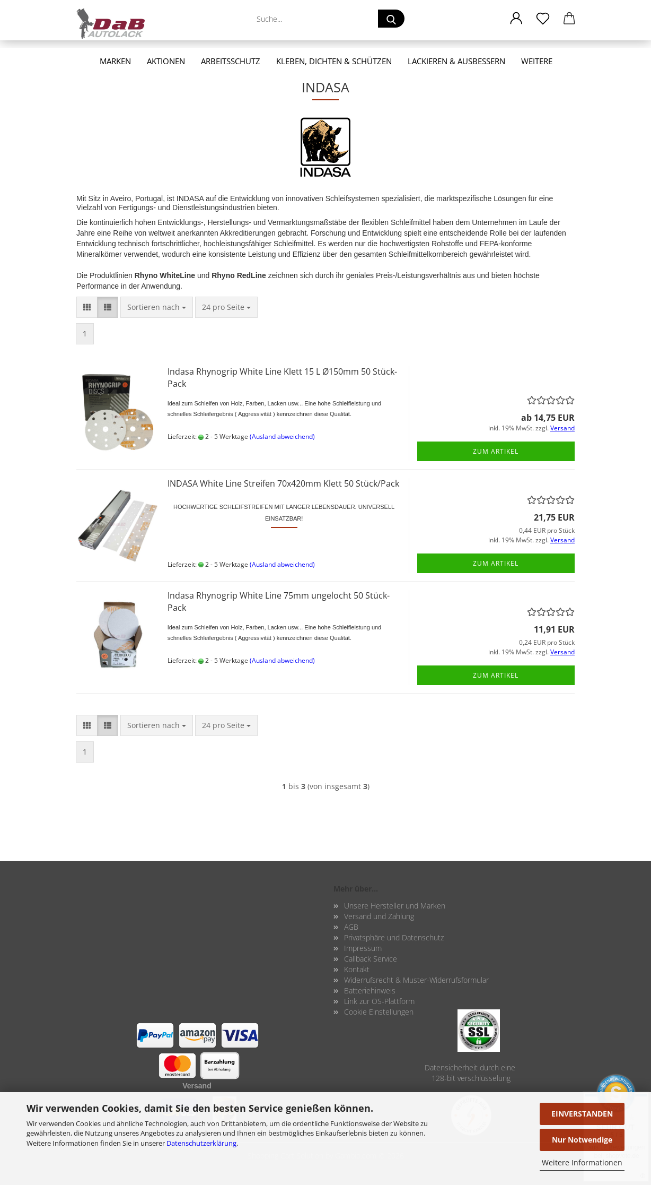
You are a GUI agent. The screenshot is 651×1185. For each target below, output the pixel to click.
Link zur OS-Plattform (379, 1001)
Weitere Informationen (582, 1162)
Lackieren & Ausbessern (456, 61)
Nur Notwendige (582, 1140)
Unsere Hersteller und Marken (394, 906)
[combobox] (156, 307)
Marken (115, 61)
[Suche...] (391, 19)
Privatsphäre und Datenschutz (394, 937)
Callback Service (370, 959)
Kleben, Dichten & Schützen (334, 61)
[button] (516, 18)
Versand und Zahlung (379, 916)
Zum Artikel (495, 451)
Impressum (363, 948)
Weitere (536, 61)
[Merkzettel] (543, 18)
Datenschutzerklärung (201, 1143)
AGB (351, 927)
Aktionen (166, 61)
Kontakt (357, 969)
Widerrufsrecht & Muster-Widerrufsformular (416, 980)
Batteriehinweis (369, 990)
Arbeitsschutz (230, 61)
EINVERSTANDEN (582, 1114)
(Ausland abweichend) (282, 436)
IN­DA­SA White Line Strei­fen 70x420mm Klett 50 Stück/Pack (283, 483)
